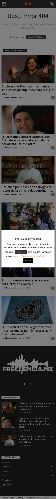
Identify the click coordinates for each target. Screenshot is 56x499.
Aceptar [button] (28, 261)
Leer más (21, 252)
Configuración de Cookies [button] (34, 256)
